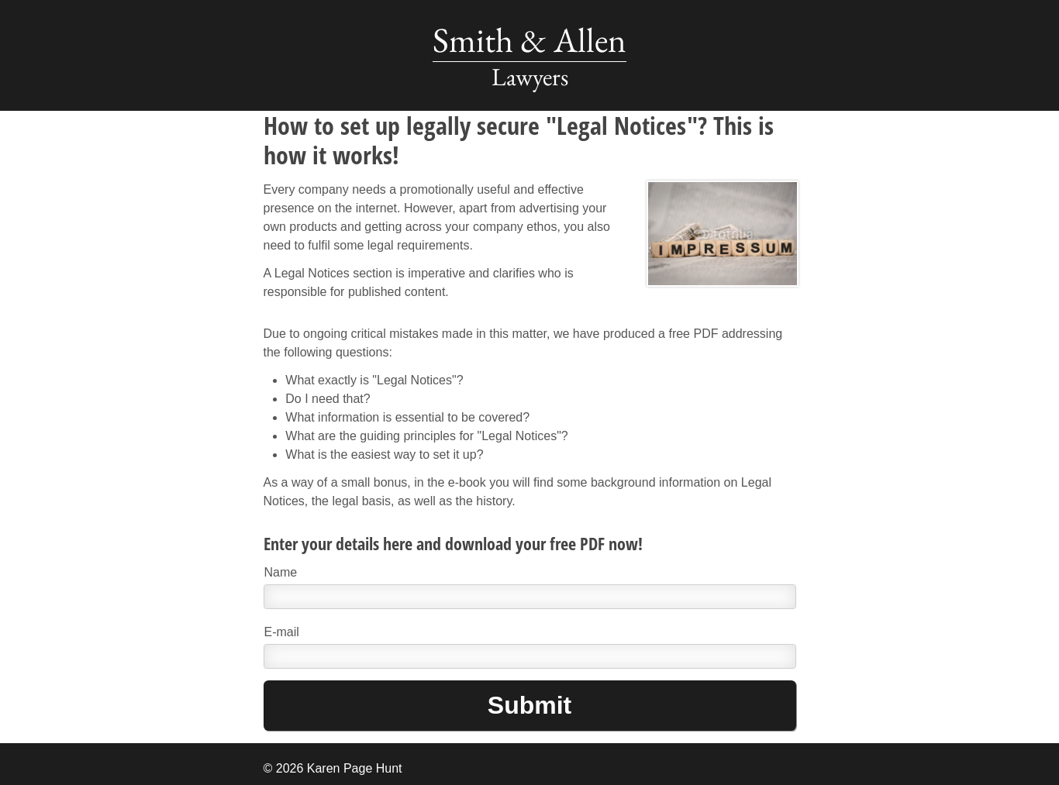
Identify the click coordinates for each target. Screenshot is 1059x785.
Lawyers (530, 76)
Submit (529, 705)
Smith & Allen (529, 39)
